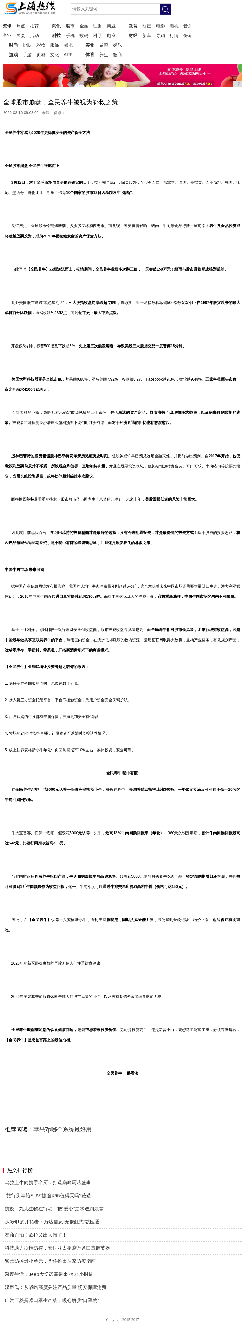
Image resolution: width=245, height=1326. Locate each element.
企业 (7, 35)
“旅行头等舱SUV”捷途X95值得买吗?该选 (48, 1195)
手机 (70, 35)
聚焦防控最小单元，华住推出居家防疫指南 (50, 1261)
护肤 (27, 45)
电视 (174, 25)
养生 (103, 54)
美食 (89, 45)
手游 (27, 54)
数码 (83, 35)
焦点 (20, 25)
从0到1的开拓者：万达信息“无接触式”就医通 (52, 1221)
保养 (187, 35)
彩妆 (40, 45)
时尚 (13, 45)
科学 (97, 35)
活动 (34, 35)
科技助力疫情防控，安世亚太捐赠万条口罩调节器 (57, 1248)
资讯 (7, 25)
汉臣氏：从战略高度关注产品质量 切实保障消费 (56, 1287)
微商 (117, 54)
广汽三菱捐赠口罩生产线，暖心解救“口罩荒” (52, 1300)
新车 (146, 35)
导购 (160, 35)
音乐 (187, 25)
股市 (70, 25)
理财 (97, 25)
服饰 (54, 45)
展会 (20, 35)
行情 (174, 35)
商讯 (56, 25)
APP (68, 54)
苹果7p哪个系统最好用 (62, 1129)
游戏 (13, 54)
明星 (146, 25)
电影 (160, 25)
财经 (133, 35)
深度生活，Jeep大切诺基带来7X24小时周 (49, 1274)
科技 (56, 35)
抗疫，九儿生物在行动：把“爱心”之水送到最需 (54, 1208)
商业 (111, 25)
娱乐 (117, 45)
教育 (133, 25)
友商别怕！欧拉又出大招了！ (36, 1234)
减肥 (68, 45)
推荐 (34, 25)
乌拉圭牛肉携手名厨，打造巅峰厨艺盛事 (48, 1182)
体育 (89, 54)
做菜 (103, 45)
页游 (40, 54)
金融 (83, 25)
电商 (111, 35)
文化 (54, 54)
